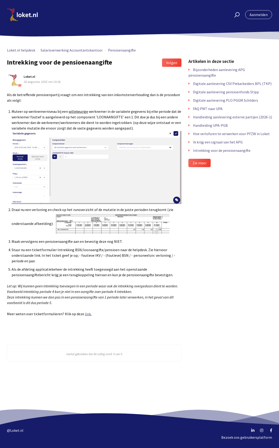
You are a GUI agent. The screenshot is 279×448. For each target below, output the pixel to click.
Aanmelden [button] (259, 14)
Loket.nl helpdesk (21, 50)
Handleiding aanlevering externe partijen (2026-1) (232, 117)
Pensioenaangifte (122, 50)
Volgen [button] (171, 62)
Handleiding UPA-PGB (210, 125)
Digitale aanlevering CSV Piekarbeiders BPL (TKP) (232, 83)
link (88, 314)
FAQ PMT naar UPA (207, 108)
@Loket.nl (15, 430)
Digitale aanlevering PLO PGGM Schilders (225, 100)
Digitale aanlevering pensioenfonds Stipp (226, 92)
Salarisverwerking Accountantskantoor (72, 50)
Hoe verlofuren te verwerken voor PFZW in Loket (231, 133)
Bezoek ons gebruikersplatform (246, 437)
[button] (235, 14)
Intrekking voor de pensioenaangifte (221, 150)
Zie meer (199, 163)
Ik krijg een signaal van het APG (218, 142)
